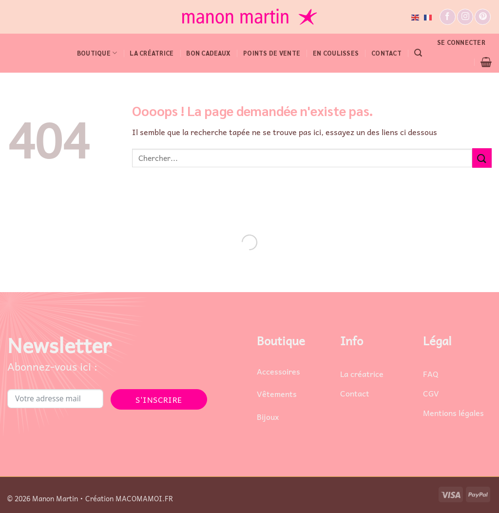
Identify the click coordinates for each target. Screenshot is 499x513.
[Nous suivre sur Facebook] (448, 17)
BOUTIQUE (97, 53)
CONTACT (386, 53)
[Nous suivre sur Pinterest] (483, 17)
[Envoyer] (482, 157)
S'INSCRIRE (158, 399)
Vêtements (277, 393)
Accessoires (278, 371)
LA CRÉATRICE (151, 53)
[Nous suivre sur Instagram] (465, 17)
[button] (418, 52)
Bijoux (268, 416)
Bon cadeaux (208, 53)
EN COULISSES (336, 53)
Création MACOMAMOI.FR (129, 498)
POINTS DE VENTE (271, 53)
